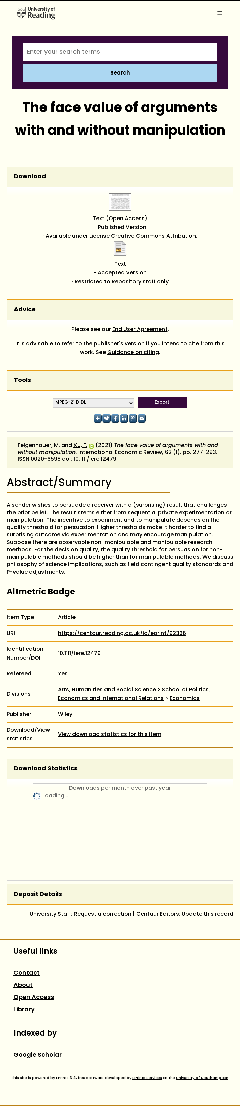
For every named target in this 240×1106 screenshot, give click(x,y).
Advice (25, 309)
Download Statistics (46, 769)
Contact (26, 973)
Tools (22, 380)
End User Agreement (140, 329)
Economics (185, 698)
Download (30, 177)
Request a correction (102, 914)
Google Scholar (37, 1055)
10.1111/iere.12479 (94, 459)
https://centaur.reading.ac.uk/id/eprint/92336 (122, 633)
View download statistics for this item (109, 734)
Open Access (33, 997)
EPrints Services (147, 1078)
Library (24, 1010)
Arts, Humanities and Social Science (107, 690)
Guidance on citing (133, 352)
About (23, 985)
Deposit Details (38, 894)
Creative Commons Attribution (153, 236)
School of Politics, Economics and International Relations (134, 694)
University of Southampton (202, 1078)
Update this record (207, 914)
